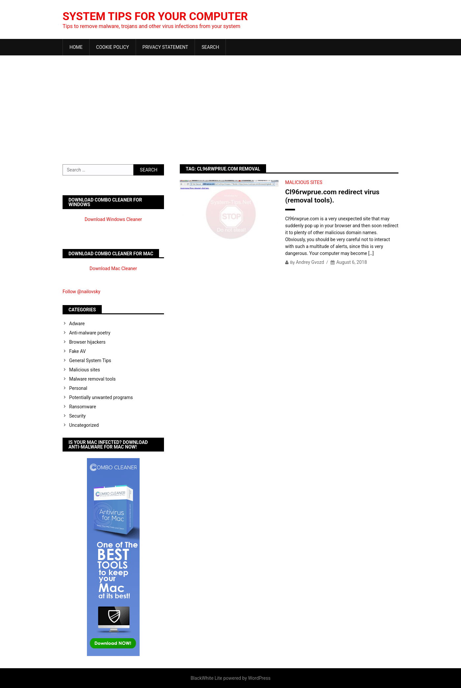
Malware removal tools (92, 379)
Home (76, 47)
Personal (78, 388)
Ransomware (82, 406)
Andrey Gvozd (310, 262)
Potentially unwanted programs (101, 397)
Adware (77, 323)
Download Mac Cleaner (113, 268)
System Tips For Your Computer (162, 16)
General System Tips (90, 360)
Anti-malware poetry (89, 332)
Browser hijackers (87, 342)
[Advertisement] (230, 105)
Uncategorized (84, 425)
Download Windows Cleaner (113, 219)
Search (210, 47)
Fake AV (77, 351)
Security (77, 416)
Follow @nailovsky (81, 291)
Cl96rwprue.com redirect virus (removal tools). (332, 196)
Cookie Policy (112, 47)
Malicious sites (303, 182)
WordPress (259, 678)
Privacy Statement (165, 47)
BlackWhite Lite (206, 678)
